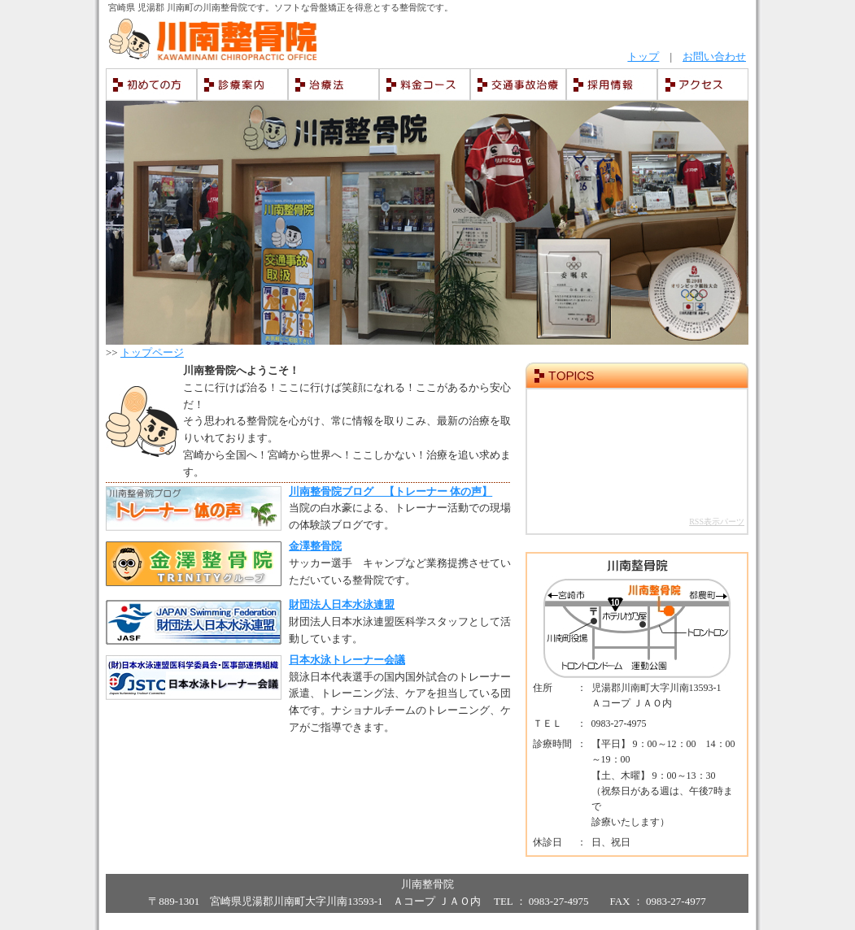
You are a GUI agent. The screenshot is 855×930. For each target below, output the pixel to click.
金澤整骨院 (315, 546)
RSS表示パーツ (716, 521)
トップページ (152, 352)
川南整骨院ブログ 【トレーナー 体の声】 (390, 491)
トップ (643, 56)
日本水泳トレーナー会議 (347, 660)
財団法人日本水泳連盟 (342, 604)
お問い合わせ (714, 56)
